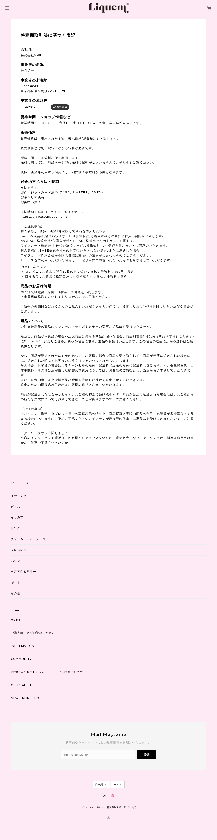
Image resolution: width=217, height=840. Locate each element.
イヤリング (19, 495)
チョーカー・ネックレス (28, 539)
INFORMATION (22, 645)
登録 (146, 754)
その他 (15, 593)
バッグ (15, 560)
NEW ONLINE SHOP (26, 698)
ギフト (15, 582)
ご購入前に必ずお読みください (33, 632)
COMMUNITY (21, 658)
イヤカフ (17, 517)
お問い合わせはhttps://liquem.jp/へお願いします (47, 672)
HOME (16, 619)
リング (15, 528)
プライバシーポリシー (93, 807)
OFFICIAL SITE (22, 685)
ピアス (15, 506)
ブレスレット (20, 550)
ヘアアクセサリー (23, 571)
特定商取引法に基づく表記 (121, 807)
